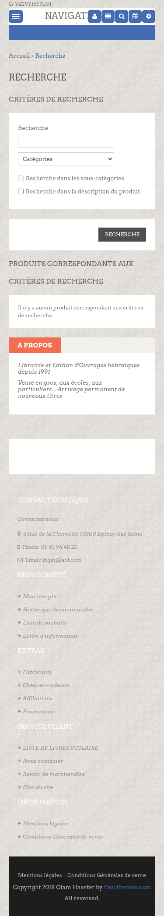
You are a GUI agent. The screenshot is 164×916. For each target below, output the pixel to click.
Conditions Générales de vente (63, 836)
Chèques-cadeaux (46, 685)
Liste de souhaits (44, 622)
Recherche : (34, 128)
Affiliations (37, 698)
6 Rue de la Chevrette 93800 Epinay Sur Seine (83, 533)
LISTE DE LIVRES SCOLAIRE (60, 747)
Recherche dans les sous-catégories (75, 178)
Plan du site (38, 787)
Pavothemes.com (127, 887)
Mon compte (39, 596)
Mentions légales (45, 823)
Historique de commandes (58, 609)
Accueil (19, 56)
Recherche (50, 56)
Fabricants (37, 672)
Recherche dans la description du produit (83, 191)
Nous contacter (43, 761)
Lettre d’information (50, 635)
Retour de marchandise (54, 774)
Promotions (38, 711)
